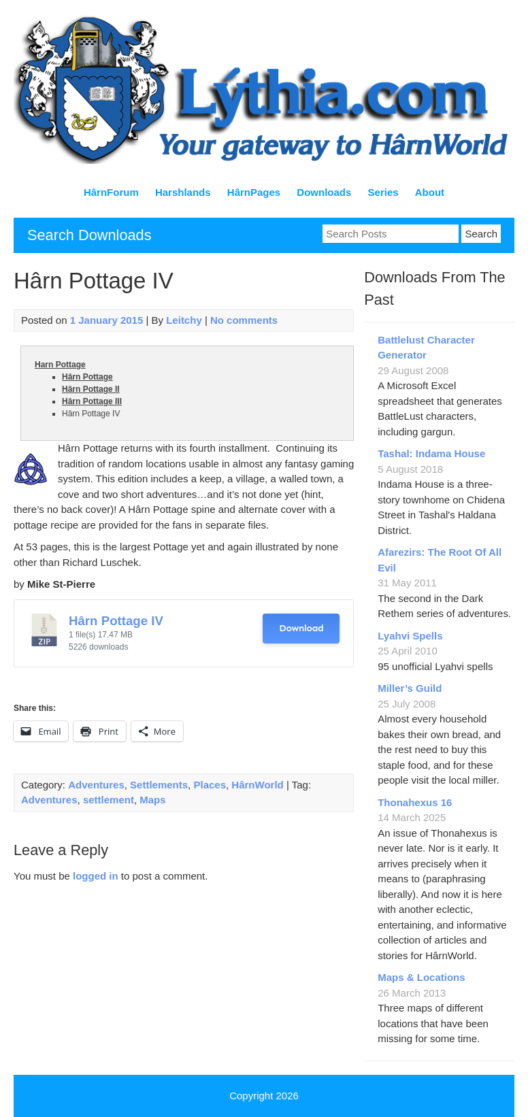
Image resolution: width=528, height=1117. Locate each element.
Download (301, 628)
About (429, 192)
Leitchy (184, 320)
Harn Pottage (60, 364)
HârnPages (253, 192)
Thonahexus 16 (415, 802)
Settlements (159, 784)
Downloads (324, 192)
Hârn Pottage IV (116, 621)
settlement (108, 799)
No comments (244, 320)
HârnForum (111, 192)
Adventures (96, 784)
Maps (152, 799)
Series (383, 192)
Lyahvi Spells (410, 635)
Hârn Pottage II (91, 389)
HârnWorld (257, 784)
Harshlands (183, 192)
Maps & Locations (421, 977)
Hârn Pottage (87, 377)
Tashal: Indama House (431, 453)
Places (209, 784)
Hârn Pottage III (92, 401)
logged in (95, 876)
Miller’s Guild (410, 688)
